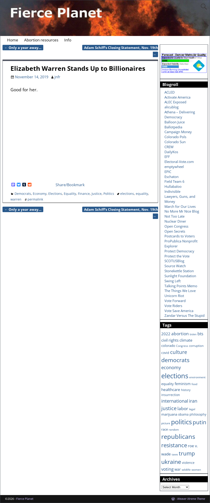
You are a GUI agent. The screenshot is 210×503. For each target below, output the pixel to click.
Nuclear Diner (175, 221)
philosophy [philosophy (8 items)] (198, 414)
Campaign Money (178, 132)
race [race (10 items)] (164, 429)
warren (15, 199)
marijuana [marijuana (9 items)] (169, 414)
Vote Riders (173, 305)
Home (12, 40)
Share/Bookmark (70, 185)
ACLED (169, 92)
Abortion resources (41, 40)
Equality (70, 193)
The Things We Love (180, 290)
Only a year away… (22, 47)
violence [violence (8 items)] (188, 462)
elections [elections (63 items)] (174, 375)
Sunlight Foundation (180, 276)
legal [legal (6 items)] (192, 409)
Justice (97, 193)
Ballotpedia (173, 127)
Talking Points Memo (180, 286)
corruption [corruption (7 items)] (196, 346)
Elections (55, 193)
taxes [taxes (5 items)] (175, 454)
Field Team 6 (174, 181)
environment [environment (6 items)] (197, 377)
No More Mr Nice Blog (181, 211)
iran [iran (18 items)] (193, 401)
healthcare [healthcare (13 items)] (170, 389)
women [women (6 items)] (196, 469)
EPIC (167, 171)
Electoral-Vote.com (179, 161)
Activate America (177, 97)
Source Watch (175, 266)
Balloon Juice (174, 122)
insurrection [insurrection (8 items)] (170, 395)
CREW (169, 147)
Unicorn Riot (174, 295)
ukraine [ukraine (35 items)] (171, 461)
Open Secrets (174, 231)
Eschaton (171, 176)
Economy (39, 193)
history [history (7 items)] (186, 390)
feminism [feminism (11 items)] (183, 383)
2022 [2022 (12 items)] (165, 333)
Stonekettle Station (179, 271)
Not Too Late (174, 216)
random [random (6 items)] (174, 429)
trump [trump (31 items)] (187, 453)
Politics (108, 193)
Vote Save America (178, 310)
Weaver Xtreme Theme (191, 499)
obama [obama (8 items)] (183, 414)
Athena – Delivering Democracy (179, 114)
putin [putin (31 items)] (199, 422)
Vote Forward (175, 300)
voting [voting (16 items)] (167, 469)
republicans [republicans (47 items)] (178, 436)
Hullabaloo (173, 186)
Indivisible (172, 191)
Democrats (23, 193)
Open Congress (176, 226)
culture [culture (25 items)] (178, 351)
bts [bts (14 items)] (200, 333)
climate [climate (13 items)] (185, 340)
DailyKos (171, 152)
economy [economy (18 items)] (171, 367)
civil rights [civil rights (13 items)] (170, 340)
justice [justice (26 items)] (169, 408)
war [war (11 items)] (177, 469)
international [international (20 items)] (174, 401)
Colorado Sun (175, 142)
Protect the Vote (177, 256)
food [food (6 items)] (194, 384)
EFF (167, 156)
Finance (84, 193)
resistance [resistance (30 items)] (174, 445)
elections (127, 193)
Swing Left (172, 281)
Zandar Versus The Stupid (184, 315)
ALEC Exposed (175, 102)
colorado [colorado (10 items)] (168, 345)
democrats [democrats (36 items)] (175, 360)
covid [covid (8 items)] (165, 353)
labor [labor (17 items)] (182, 408)
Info (67, 40)
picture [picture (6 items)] (165, 423)
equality (142, 193)
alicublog (171, 107)
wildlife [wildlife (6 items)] (186, 469)
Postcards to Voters (179, 236)
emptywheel (174, 166)
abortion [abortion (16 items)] (180, 334)
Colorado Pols (175, 137)
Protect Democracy (179, 251)
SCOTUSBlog (174, 261)
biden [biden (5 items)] (193, 334)
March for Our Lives (180, 206)
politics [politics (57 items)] (181, 421)
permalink (35, 199)
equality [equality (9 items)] (167, 383)
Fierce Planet (24, 499)
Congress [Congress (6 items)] (182, 346)
